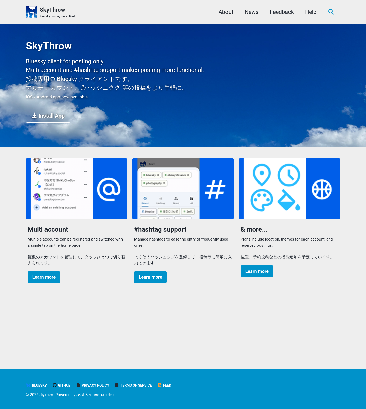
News (250, 12)
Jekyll (84, 394)
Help (309, 12)
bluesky (38, 385)
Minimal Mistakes (108, 394)
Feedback (280, 12)
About (224, 12)
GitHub (66, 385)
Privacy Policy (101, 385)
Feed (183, 385)
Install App (49, 152)
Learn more (44, 325)
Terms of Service (148, 385)
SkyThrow (61, 13)
